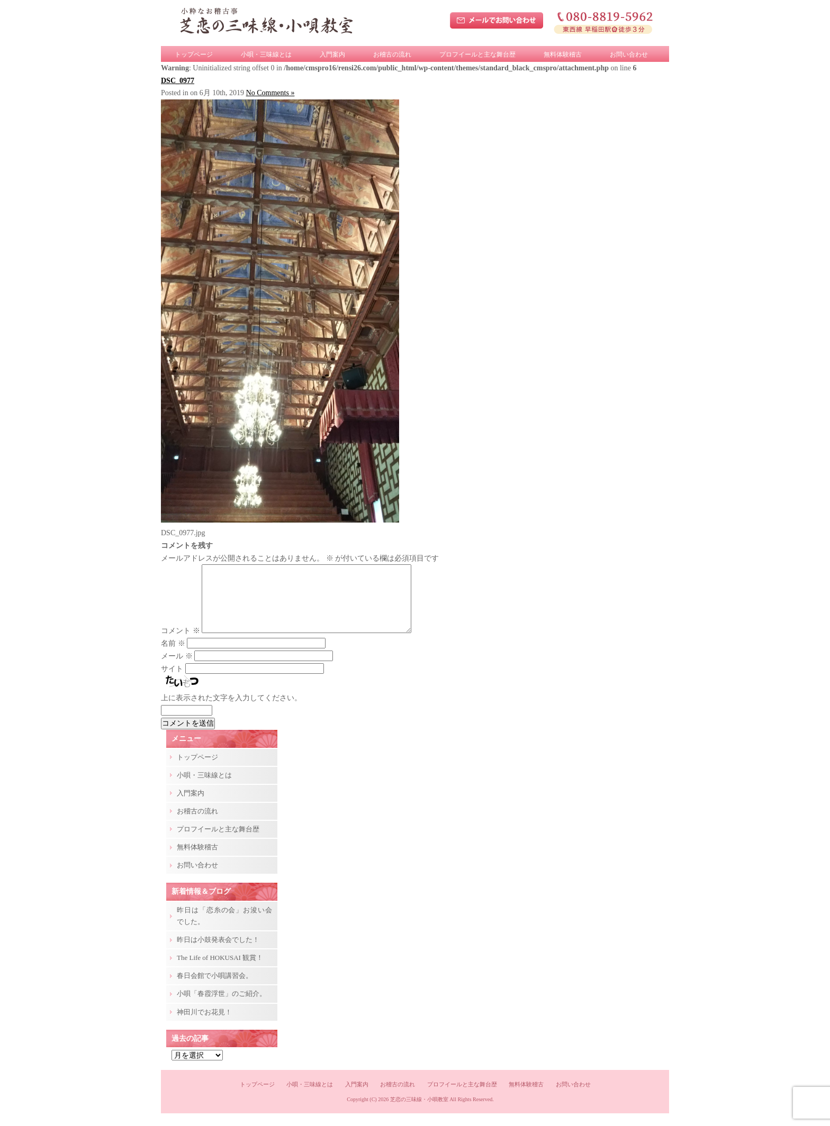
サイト (172, 681)
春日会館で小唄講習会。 (214, 988)
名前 (173, 656)
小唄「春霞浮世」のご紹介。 (221, 1006)
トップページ (194, 54)
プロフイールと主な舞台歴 (477, 54)
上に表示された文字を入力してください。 (231, 711)
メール (177, 669)
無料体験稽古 (563, 54)
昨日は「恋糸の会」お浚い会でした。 (224, 928)
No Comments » (270, 93)
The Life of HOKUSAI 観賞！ (220, 970)
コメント (180, 643)
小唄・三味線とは (266, 54)
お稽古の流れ (392, 54)
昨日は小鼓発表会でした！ (218, 952)
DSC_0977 (177, 81)
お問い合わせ (629, 54)
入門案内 (332, 54)
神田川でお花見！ (204, 1025)
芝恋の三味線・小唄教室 (419, 1112)
